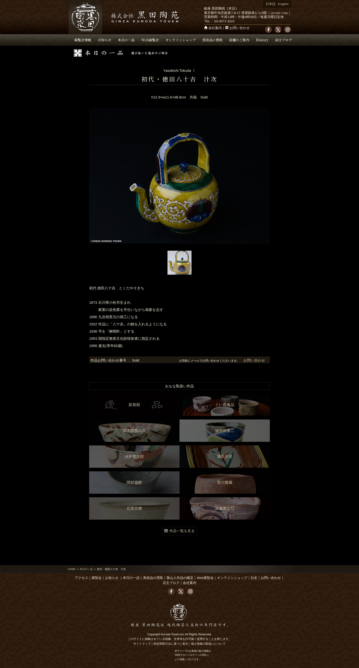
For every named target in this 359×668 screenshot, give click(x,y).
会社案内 (215, 28)
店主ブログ (283, 39)
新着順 (134, 405)
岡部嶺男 (134, 482)
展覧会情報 (82, 39)
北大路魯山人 (134, 431)
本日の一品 (126, 39)
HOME (72, 569)
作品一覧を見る (182, 531)
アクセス (81, 578)
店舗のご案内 (239, 39)
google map (279, 13)
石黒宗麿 (134, 508)
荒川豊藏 (224, 482)
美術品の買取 (212, 39)
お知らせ (104, 39)
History (262, 39)
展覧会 (97, 578)
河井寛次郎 (134, 457)
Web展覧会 (150, 39)
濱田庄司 (224, 457)
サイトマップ (142, 643)
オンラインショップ (180, 39)
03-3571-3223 (224, 21)
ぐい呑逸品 (224, 405)
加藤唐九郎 (224, 508)
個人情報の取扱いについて (208, 643)
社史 (254, 578)
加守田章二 (224, 431)
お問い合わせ (239, 28)
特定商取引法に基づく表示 (171, 643)
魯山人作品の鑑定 (180, 578)
